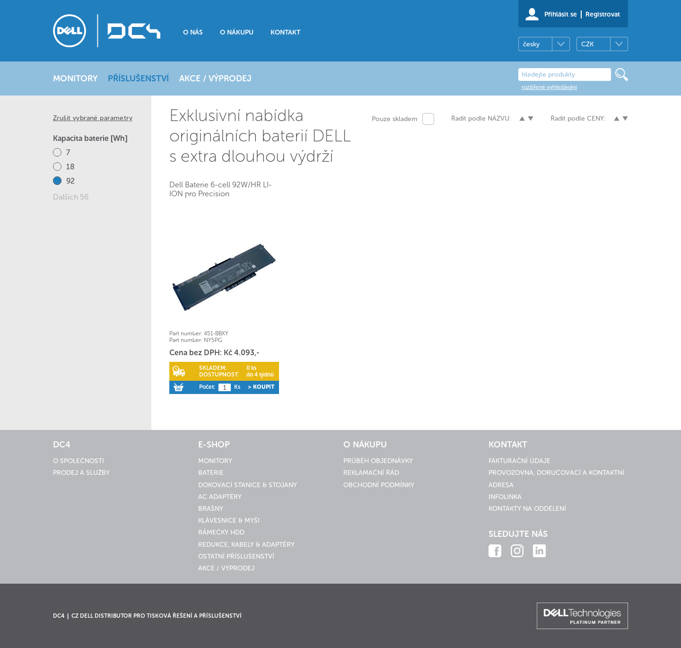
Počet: (207, 387)
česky (531, 44)
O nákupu (236, 32)
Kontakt (285, 32)
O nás (193, 32)
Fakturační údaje (519, 461)
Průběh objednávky (378, 461)
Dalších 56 (70, 197)
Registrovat (602, 14)
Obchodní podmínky (378, 485)
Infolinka (505, 497)
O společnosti (78, 461)
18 (70, 166)
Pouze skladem (395, 119)
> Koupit (261, 387)
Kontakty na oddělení (527, 509)
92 (70, 180)
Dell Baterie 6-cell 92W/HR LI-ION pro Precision (220, 189)
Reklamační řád (371, 473)
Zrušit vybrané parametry (92, 118)
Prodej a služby (81, 473)
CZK (587, 44)
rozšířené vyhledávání (549, 87)
